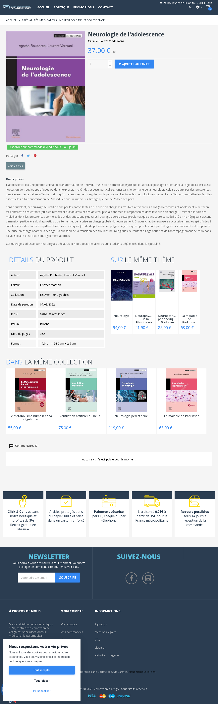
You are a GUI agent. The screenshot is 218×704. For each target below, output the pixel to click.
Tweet (28, 156)
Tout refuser (41, 680)
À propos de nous (25, 611)
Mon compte (69, 624)
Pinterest (35, 156)
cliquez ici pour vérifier (141, 672)
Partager (22, 156)
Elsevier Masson (50, 285)
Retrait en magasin (107, 655)
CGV (97, 640)
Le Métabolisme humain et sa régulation (31, 417)
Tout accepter (41, 670)
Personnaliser (41, 691)
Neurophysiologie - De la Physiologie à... (144, 318)
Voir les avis (15, 166)
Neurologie (122, 316)
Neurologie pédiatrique (131, 416)
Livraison (100, 647)
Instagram (148, 578)
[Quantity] (98, 64)
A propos (101, 624)
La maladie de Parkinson (189, 318)
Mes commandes (72, 632)
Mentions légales (105, 632)
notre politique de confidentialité (52, 565)
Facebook (131, 578)
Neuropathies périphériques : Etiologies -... (167, 318)
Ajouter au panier (134, 64)
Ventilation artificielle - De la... (81, 416)
